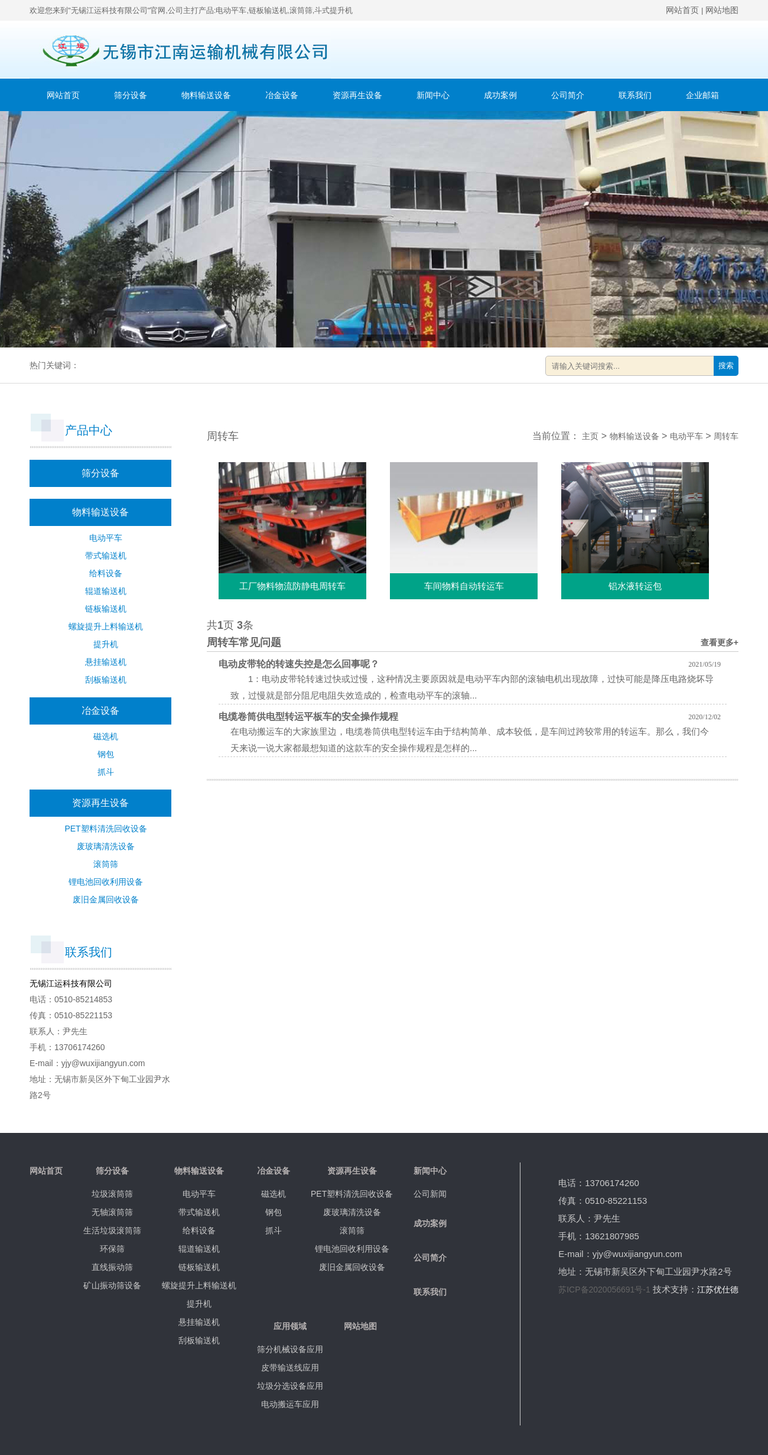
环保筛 (112, 1248)
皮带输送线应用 (290, 1367)
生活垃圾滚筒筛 (112, 1230)
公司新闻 (430, 1194)
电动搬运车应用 (290, 1404)
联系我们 (635, 95)
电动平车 (105, 538)
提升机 (105, 644)
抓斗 (105, 772)
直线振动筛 (112, 1267)
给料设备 (105, 573)
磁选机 (105, 736)
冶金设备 (281, 95)
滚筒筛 (105, 864)
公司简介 (567, 95)
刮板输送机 (105, 679)
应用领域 (290, 1326)
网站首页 (682, 10)
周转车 (726, 436)
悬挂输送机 (105, 662)
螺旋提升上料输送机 (106, 626)
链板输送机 (105, 608)
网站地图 (721, 10)
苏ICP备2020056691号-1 (604, 1289)
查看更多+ (719, 642)
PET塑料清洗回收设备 (105, 828)
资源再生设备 (357, 95)
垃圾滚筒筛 (112, 1194)
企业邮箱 (702, 95)
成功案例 (500, 95)
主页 (590, 436)
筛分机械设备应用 (290, 1349)
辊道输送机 (105, 591)
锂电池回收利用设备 (106, 881)
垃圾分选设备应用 (290, 1386)
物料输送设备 (206, 95)
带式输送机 (105, 555)
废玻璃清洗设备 (106, 846)
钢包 (105, 754)
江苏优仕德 (717, 1289)
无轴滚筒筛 (112, 1212)
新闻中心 (433, 95)
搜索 (726, 365)
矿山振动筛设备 (112, 1285)
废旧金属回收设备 (106, 899)
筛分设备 (130, 95)
